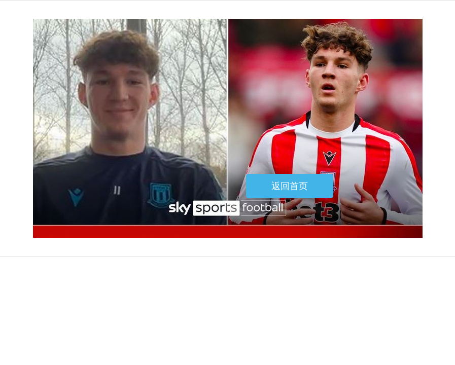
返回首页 (289, 186)
